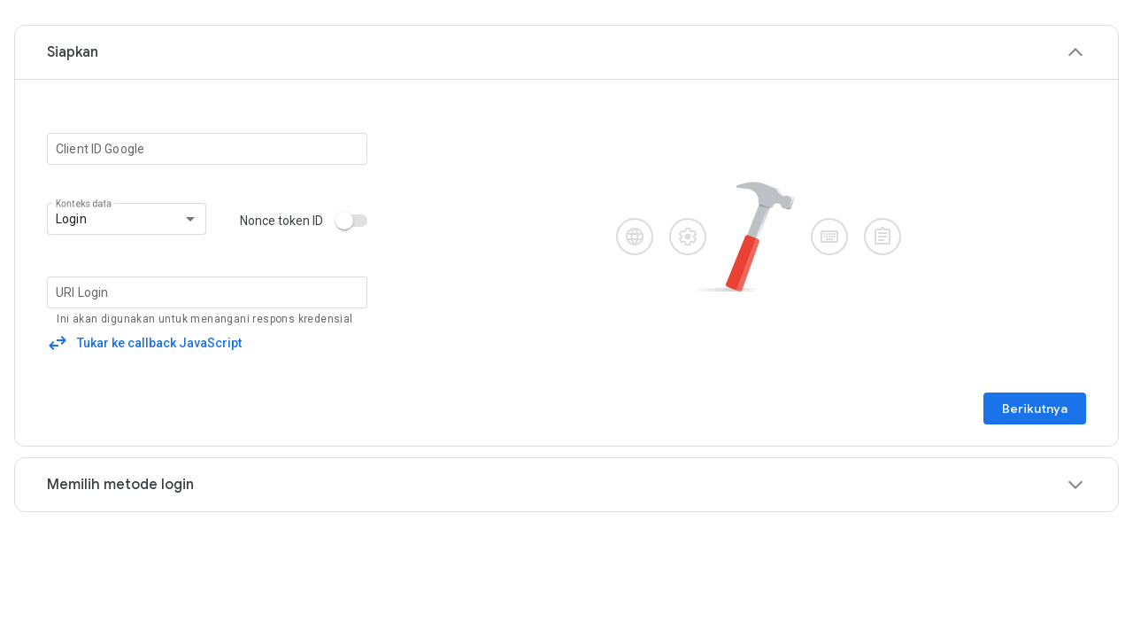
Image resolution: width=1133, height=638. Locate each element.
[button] (566, 52)
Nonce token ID (281, 221)
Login (71, 219)
